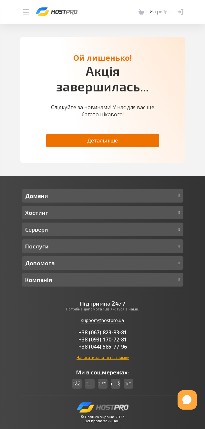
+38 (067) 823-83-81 (102, 332)
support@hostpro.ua (102, 320)
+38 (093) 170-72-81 (102, 339)
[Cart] (141, 12)
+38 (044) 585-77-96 (102, 346)
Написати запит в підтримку (103, 357)
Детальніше (102, 140)
